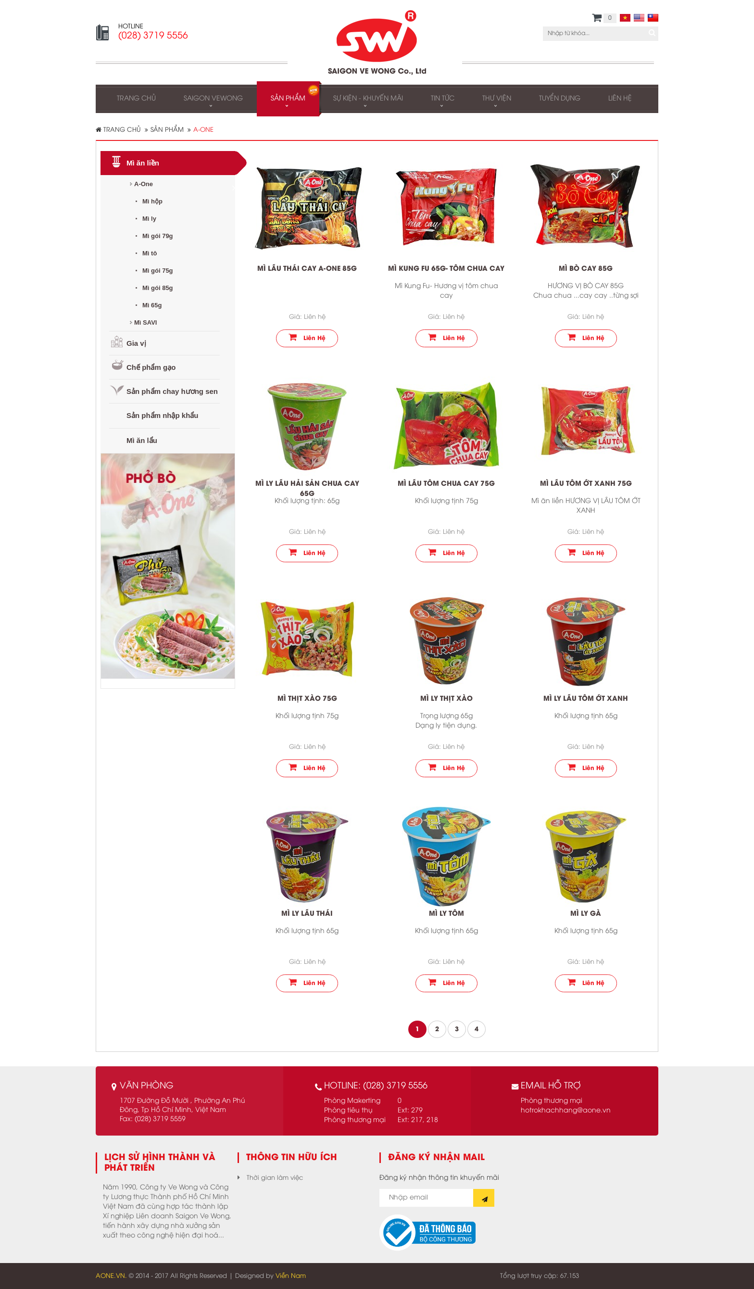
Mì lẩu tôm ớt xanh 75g (586, 484)
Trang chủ (118, 129)
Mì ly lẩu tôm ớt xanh (585, 699)
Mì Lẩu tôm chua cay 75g (446, 484)
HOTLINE (130, 26)
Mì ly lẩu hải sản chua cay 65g (307, 489)
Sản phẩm (167, 130)
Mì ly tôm (446, 914)
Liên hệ (307, 337)
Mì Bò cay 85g (586, 269)
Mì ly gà (585, 914)
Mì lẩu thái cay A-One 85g (307, 269)
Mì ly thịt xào (446, 699)
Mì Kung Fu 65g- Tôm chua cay (446, 269)
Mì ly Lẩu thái (307, 914)
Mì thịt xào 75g (307, 699)
